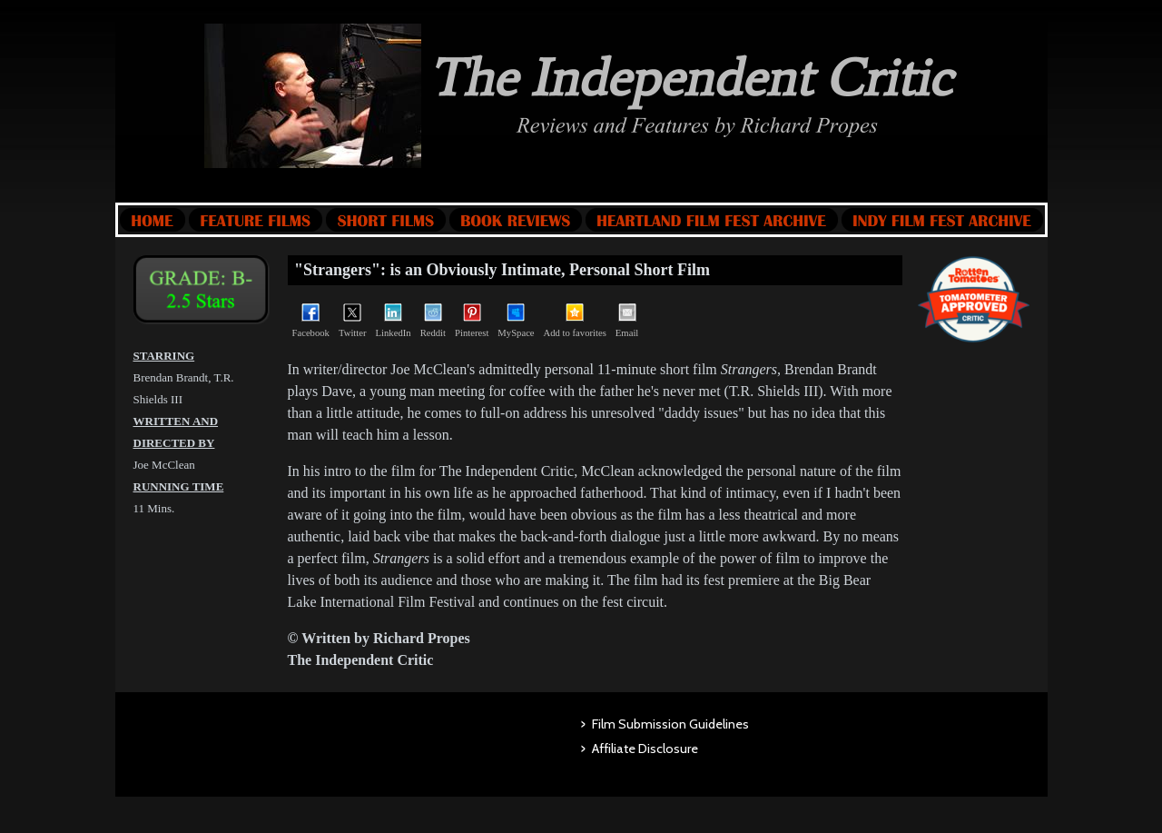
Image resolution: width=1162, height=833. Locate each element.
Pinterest (471, 320)
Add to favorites (575, 320)
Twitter (353, 320)
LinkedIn (393, 320)
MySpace (515, 320)
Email (626, 320)
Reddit (433, 320)
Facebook (311, 320)
